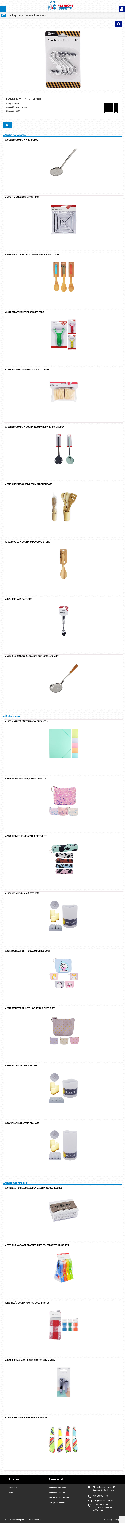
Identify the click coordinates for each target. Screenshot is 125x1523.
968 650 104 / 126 (100, 1496)
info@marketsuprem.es (103, 1500)
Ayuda (11, 1493)
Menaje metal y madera (32, 15)
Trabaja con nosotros (58, 1503)
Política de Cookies (57, 1493)
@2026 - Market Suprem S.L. (16, 1520)
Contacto (13, 1488)
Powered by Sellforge (111, 1520)
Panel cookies (35, 1520)
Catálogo (12, 15)
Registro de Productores (59, 1498)
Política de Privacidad (57, 1488)
